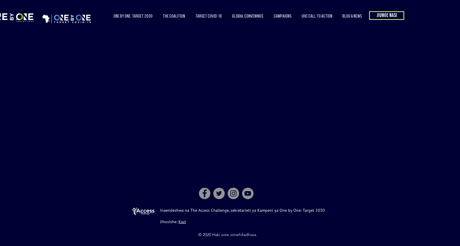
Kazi (182, 221)
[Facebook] (204, 193)
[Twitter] (219, 193)
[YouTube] (247, 193)
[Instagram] (233, 193)
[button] (174, 16)
